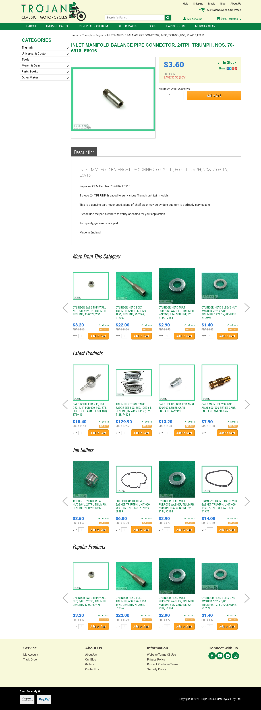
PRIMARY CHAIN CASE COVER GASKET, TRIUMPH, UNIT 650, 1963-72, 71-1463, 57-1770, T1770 (219, 506)
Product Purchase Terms (162, 664)
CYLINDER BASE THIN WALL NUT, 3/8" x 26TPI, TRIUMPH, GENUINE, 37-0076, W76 (90, 311)
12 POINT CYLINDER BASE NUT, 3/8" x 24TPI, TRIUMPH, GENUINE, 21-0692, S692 (90, 504)
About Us (236, 3)
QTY (75, 336)
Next (247, 307)
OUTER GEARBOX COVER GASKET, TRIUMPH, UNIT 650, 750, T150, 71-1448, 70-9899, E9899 (133, 506)
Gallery (89, 664)
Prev (65, 307)
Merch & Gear (205, 26)
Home (75, 35)
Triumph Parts (57, 26)
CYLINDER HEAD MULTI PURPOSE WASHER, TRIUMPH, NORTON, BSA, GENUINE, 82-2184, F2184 (176, 313)
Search (30, 26)
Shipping (198, 3)
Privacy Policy (156, 659)
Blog (222, 3)
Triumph (87, 35)
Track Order (30, 659)
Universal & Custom (93, 26)
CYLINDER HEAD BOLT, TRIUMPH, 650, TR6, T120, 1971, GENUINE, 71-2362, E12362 (131, 313)
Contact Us (92, 669)
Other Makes (127, 26)
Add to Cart (214, 95)
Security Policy (156, 669)
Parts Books (175, 26)
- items (229, 19)
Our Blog (90, 659)
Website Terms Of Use (161, 654)
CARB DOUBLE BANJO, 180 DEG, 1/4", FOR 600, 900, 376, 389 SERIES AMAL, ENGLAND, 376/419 (90, 409)
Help (185, 3)
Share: (228, 68)
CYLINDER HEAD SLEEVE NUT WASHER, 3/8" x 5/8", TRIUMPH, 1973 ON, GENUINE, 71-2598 (219, 313)
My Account (30, 654)
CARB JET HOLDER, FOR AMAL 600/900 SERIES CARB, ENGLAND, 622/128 (176, 408)
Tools (151, 26)
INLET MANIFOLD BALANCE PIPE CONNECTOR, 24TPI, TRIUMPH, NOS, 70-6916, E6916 (155, 35)
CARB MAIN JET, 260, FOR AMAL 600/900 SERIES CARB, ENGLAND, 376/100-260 (219, 408)
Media (211, 3)
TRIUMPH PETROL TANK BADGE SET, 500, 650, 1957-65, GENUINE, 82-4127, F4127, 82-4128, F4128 (134, 409)
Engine (99, 35)
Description (84, 152)
